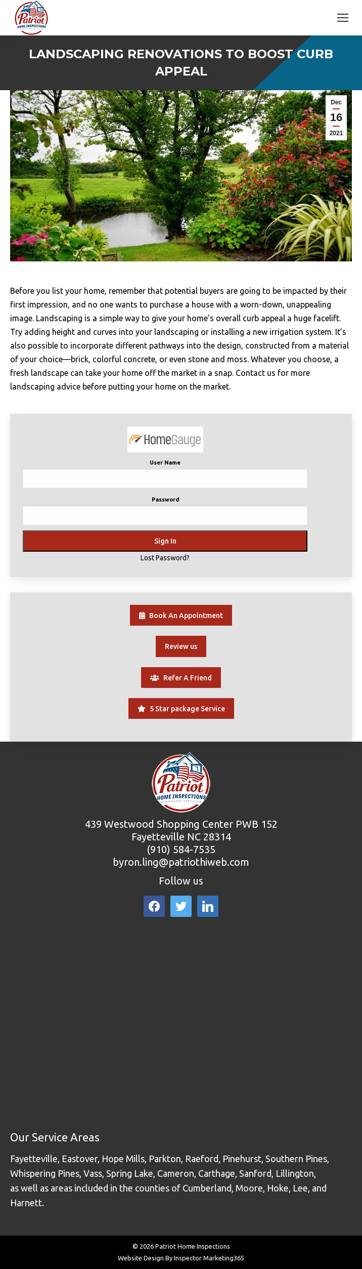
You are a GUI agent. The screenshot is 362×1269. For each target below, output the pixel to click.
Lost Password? (165, 558)
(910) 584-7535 (181, 849)
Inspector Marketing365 (209, 1257)
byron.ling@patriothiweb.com (181, 862)
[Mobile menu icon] (342, 17)
